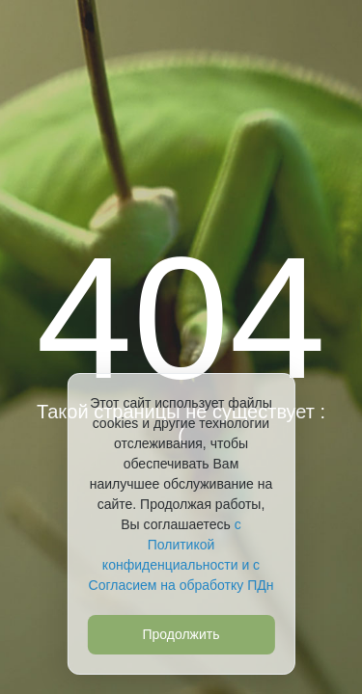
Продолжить (180, 634)
